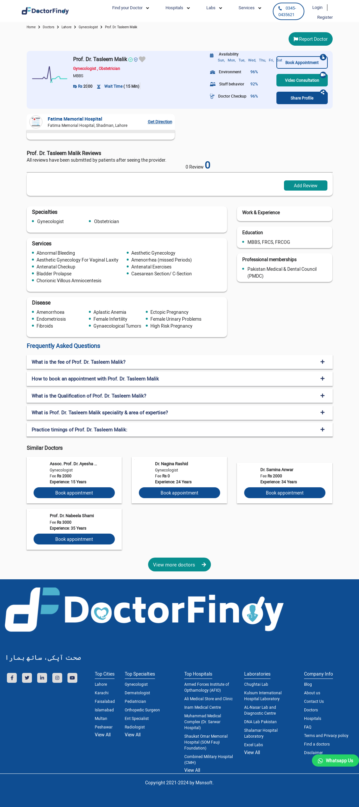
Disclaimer (313, 752)
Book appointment (74, 493)
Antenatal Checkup (56, 267)
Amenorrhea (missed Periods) (161, 260)
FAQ (307, 726)
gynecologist (88, 27)
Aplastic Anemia (109, 312)
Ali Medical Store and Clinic (208, 698)
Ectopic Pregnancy (169, 312)
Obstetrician (106, 221)
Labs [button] (211, 8)
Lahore (66, 27)
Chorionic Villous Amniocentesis (69, 280)
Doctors (311, 709)
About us (312, 692)
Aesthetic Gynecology (153, 253)
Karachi (102, 692)
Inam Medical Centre (202, 707)
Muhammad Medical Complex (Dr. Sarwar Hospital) (202, 721)
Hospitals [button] (174, 8)
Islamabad (104, 709)
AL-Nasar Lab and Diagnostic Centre (260, 710)
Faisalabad (105, 701)
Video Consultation (305, 78)
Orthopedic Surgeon (142, 709)
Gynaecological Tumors (117, 326)
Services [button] (247, 8)
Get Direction (160, 122)
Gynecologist (50, 221)
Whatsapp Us (339, 760)
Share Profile (308, 96)
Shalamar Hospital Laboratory (261, 733)
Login (317, 7)
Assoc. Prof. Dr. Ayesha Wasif (75, 464)
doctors (48, 27)
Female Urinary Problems (175, 319)
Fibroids (45, 326)
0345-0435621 (287, 11)
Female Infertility (110, 319)
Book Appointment (305, 60)
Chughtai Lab (256, 684)
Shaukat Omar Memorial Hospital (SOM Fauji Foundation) (206, 741)
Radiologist (135, 726)
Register (325, 17)
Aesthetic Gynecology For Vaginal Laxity (77, 260)
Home (31, 27)
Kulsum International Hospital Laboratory (263, 695)
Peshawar (104, 726)
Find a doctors (317, 744)
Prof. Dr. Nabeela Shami (72, 516)
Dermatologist (137, 692)
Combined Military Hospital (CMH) (208, 759)
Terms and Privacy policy (326, 735)
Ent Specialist (137, 718)
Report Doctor (311, 39)
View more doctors (179, 564)
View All (103, 734)
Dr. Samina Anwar (276, 470)
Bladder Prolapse (54, 273)
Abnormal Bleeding (56, 253)
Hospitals (312, 718)
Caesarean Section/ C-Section (161, 273)
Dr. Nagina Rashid (171, 464)
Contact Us (314, 701)
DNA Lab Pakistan (260, 721)
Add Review (306, 185)
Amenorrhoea (50, 312)
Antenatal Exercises (151, 267)
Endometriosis (51, 319)
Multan (101, 718)
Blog (308, 684)
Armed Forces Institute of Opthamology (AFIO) (206, 687)
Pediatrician (135, 701)
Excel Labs (253, 744)
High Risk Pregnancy (171, 326)
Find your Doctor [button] (127, 8)
